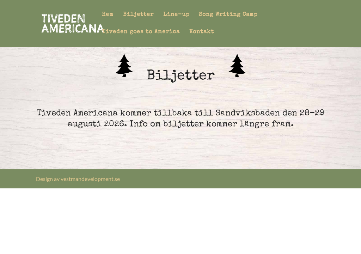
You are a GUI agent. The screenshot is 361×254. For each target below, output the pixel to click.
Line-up (176, 15)
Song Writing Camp (228, 15)
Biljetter (138, 15)
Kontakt (201, 32)
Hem (108, 15)
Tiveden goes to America (141, 32)
